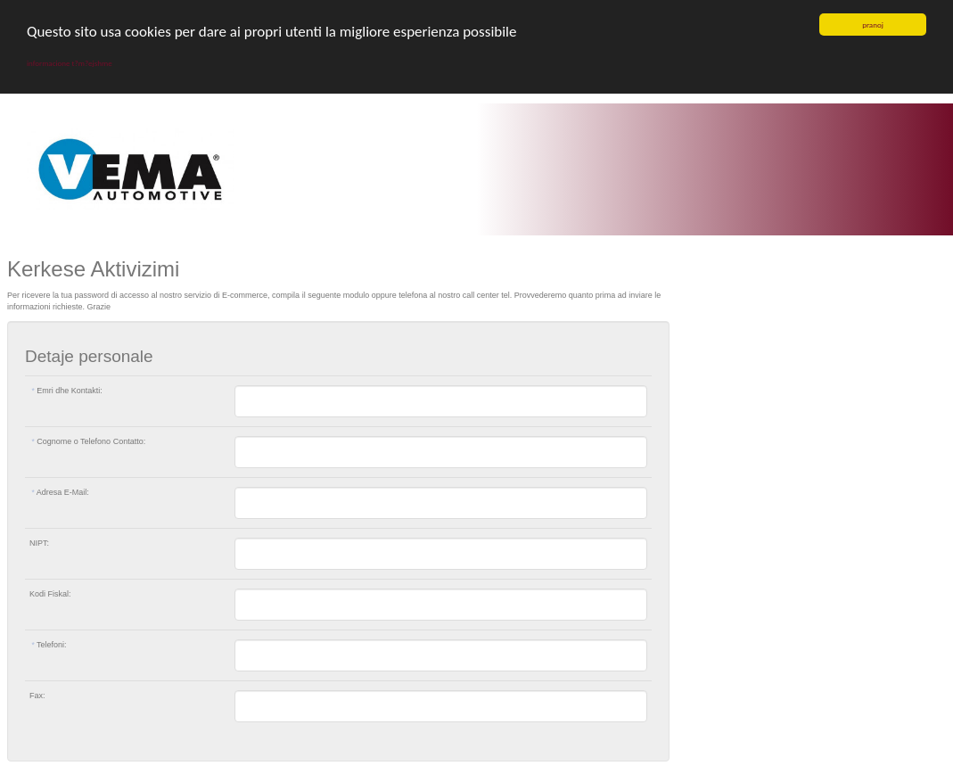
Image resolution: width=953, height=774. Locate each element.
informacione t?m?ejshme (69, 63)
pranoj (872, 24)
